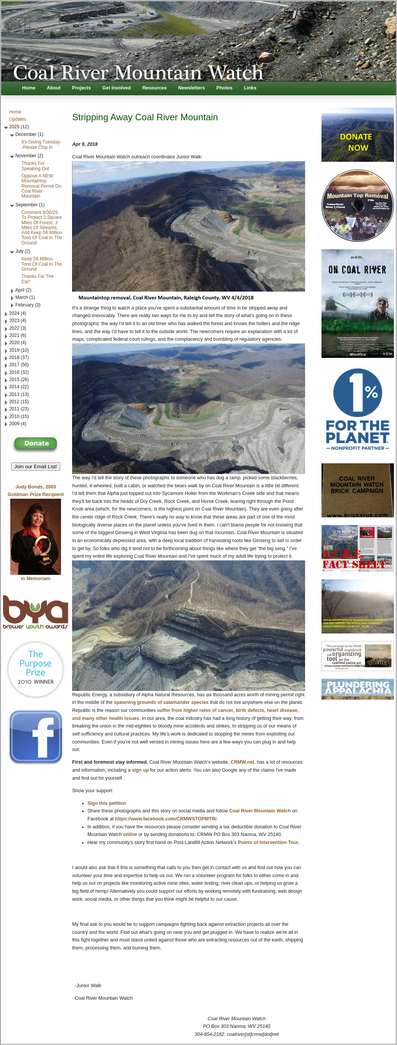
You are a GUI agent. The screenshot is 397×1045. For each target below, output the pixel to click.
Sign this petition (106, 803)
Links (250, 88)
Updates (17, 119)
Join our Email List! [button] (35, 466)
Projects (81, 88)
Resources (154, 88)
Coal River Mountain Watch (260, 811)
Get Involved (116, 88)
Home (28, 88)
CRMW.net (242, 762)
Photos (224, 88)
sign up (140, 770)
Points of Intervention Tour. (268, 842)
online (130, 834)
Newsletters (191, 88)
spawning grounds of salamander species (161, 702)
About (54, 88)
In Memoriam (35, 578)
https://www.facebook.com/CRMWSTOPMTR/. (166, 819)
